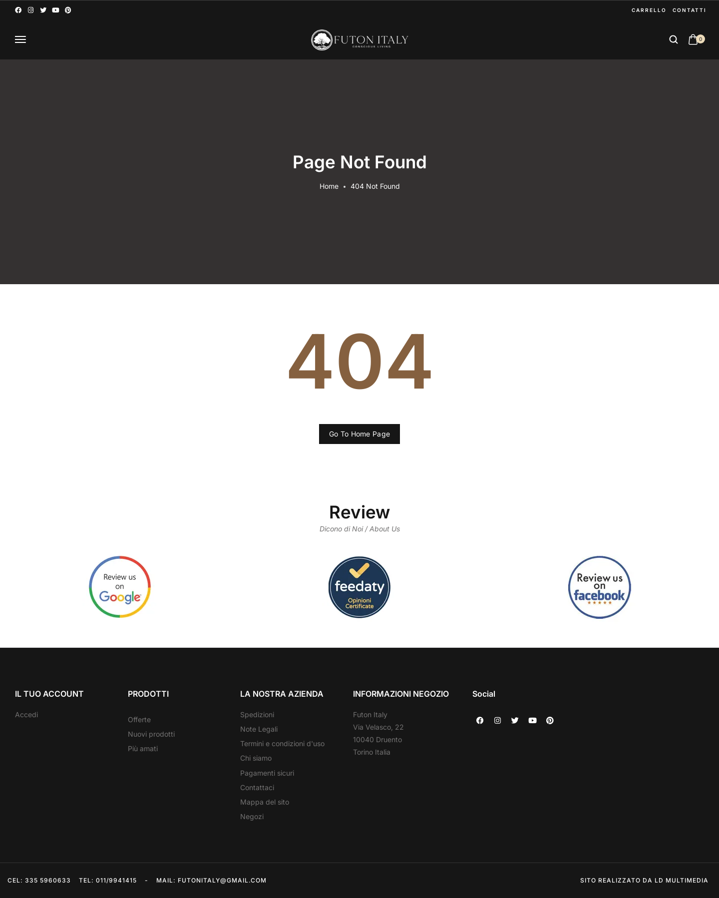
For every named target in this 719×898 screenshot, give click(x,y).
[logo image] (359, 39)
